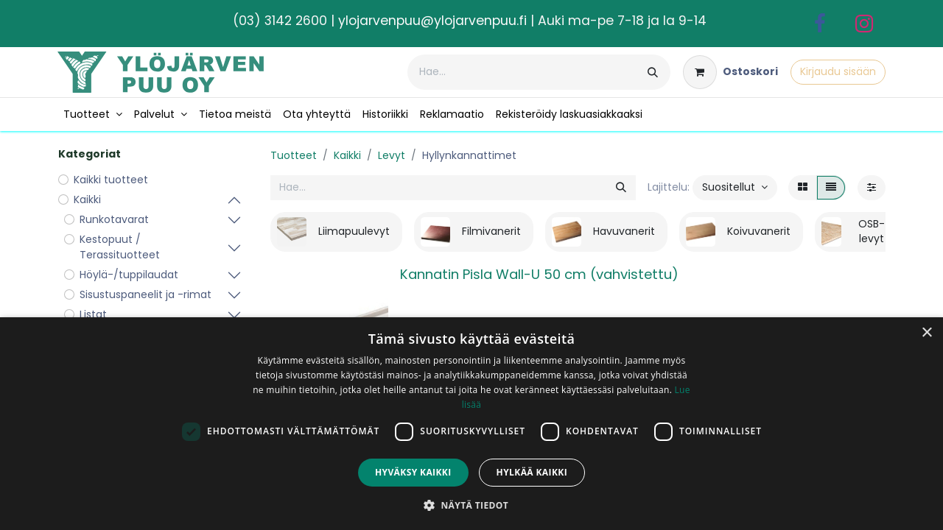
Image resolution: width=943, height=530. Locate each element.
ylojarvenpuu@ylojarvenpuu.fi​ (432, 20)
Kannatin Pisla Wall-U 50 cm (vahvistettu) (539, 274)
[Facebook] (820, 23)
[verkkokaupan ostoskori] (730, 72)
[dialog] (471, 423)
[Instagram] (864, 23)
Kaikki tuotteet (111, 179)
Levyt (391, 155)
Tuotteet (293, 155)
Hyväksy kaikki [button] (413, 472)
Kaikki (347, 155)
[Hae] (652, 72)
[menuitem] (92, 114)
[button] (735, 187)
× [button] (926, 333)
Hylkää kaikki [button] (532, 472)
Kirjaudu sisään (838, 71)
